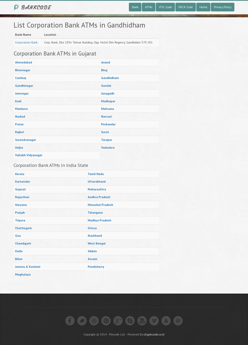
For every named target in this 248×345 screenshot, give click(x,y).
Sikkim (92, 251)
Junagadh (107, 93)
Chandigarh (23, 243)
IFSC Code (165, 7)
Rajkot (19, 132)
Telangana (95, 212)
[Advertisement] (194, 79)
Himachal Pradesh (100, 205)
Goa (18, 236)
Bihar (18, 259)
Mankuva (21, 109)
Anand (105, 62)
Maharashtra (97, 189)
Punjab (20, 212)
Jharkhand (95, 236)
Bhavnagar (22, 70)
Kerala (19, 174)
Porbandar (108, 124)
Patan (19, 124)
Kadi (18, 101)
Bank (135, 7)
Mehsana (107, 109)
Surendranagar (25, 140)
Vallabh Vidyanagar (28, 155)
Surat (105, 132)
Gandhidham (110, 78)
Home (203, 7)
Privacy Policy (222, 7)
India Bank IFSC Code (33, 7)
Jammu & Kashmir (27, 267)
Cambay (20, 78)
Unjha (19, 147)
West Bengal (97, 243)
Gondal (106, 86)
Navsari (106, 116)
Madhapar (108, 101)
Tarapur (106, 140)
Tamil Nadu (96, 174)
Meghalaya (23, 274)
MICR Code (185, 7)
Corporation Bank (26, 42)
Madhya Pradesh (99, 220)
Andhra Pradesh (99, 197)
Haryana (21, 205)
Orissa (92, 228)
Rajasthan (22, 197)
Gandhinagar (24, 86)
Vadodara (108, 147)
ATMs (148, 7)
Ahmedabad (23, 62)
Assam (92, 259)
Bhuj (104, 70)
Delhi (18, 251)
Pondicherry (96, 267)
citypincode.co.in (154, 334)
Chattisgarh (23, 228)
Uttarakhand (97, 181)
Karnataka (22, 181)
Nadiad (20, 116)
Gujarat (20, 189)
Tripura (20, 220)
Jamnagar (22, 93)
